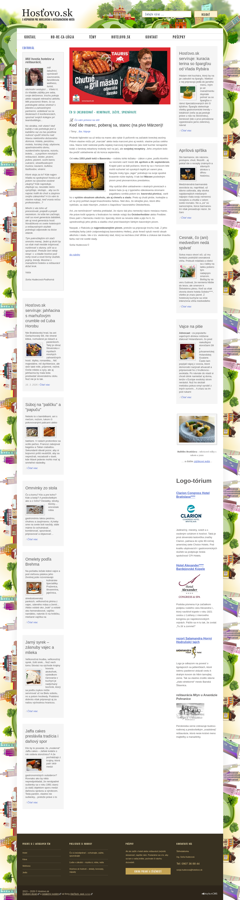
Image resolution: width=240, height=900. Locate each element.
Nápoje (86, 131)
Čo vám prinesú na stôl (86, 120)
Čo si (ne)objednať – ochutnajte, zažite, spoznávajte (102, 112)
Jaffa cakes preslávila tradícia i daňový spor (41, 736)
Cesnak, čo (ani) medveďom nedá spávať (194, 242)
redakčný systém (50, 894)
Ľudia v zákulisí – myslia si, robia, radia (86, 862)
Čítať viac (45, 384)
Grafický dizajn (29, 894)
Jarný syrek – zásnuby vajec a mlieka (39, 647)
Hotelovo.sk (120, 37)
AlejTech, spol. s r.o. (80, 894)
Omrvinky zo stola (41, 488)
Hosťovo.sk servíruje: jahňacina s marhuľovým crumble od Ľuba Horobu (42, 315)
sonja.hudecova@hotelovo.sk (189, 870)
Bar (80, 131)
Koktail (30, 37)
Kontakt (152, 37)
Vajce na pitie (191, 326)
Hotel (24, 853)
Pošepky (179, 37)
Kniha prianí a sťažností (148, 871)
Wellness (26, 866)
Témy (92, 37)
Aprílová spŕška (193, 150)
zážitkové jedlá (202, 461)
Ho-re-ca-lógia (62, 37)
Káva (24, 859)
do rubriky (74, 254)
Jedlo (24, 872)
